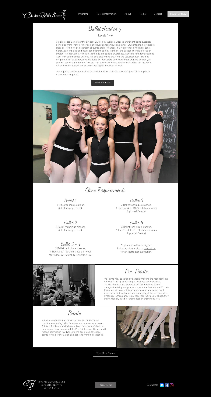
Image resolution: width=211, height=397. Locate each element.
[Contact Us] (152, 385)
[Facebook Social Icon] (167, 385)
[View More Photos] (105, 353)
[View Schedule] (102, 83)
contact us (150, 248)
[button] (105, 136)
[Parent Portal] (105, 385)
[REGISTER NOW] (178, 14)
